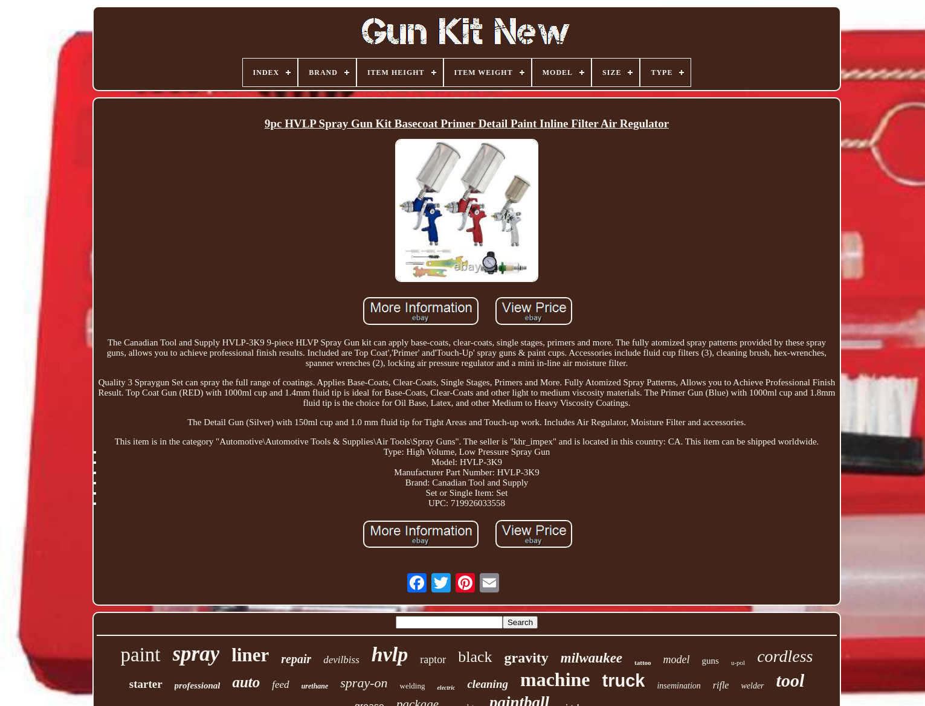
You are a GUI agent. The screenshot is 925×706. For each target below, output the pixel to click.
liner (250, 655)
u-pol (738, 662)
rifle (721, 685)
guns (710, 661)
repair (296, 659)
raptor (433, 659)
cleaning (487, 684)
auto (246, 682)
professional (198, 685)
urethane (315, 686)
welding (412, 685)
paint (141, 655)
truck (623, 680)
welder (752, 685)
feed (280, 684)
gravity (526, 658)
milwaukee (591, 658)
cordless (785, 656)
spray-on (363, 682)
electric (446, 687)
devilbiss (341, 660)
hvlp (390, 654)
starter (146, 684)
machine (555, 679)
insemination (678, 685)
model (676, 659)
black (475, 657)
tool (790, 680)
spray (196, 654)
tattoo (642, 662)
